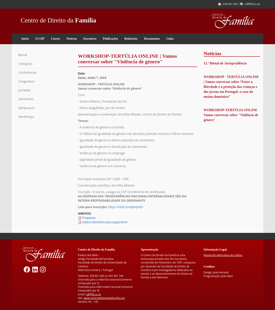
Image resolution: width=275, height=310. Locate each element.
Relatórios (131, 38)
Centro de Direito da (58, 19)
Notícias (71, 38)
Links (170, 38)
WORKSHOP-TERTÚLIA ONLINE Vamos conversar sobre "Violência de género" (231, 115)
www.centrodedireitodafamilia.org (104, 298)
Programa (88, 218)
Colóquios (25, 64)
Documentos (152, 38)
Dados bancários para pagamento (104, 222)
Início (25, 38)
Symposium (26, 108)
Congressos (26, 81)
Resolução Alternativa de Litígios (223, 255)
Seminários (26, 99)
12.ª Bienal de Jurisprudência (225, 63)
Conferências (27, 72)
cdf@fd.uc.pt (93, 294)
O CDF (39, 38)
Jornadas (24, 90)
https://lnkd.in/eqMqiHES (125, 207)
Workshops (26, 117)
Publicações (110, 38)
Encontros (89, 38)
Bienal (22, 55)
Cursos (55, 38)
